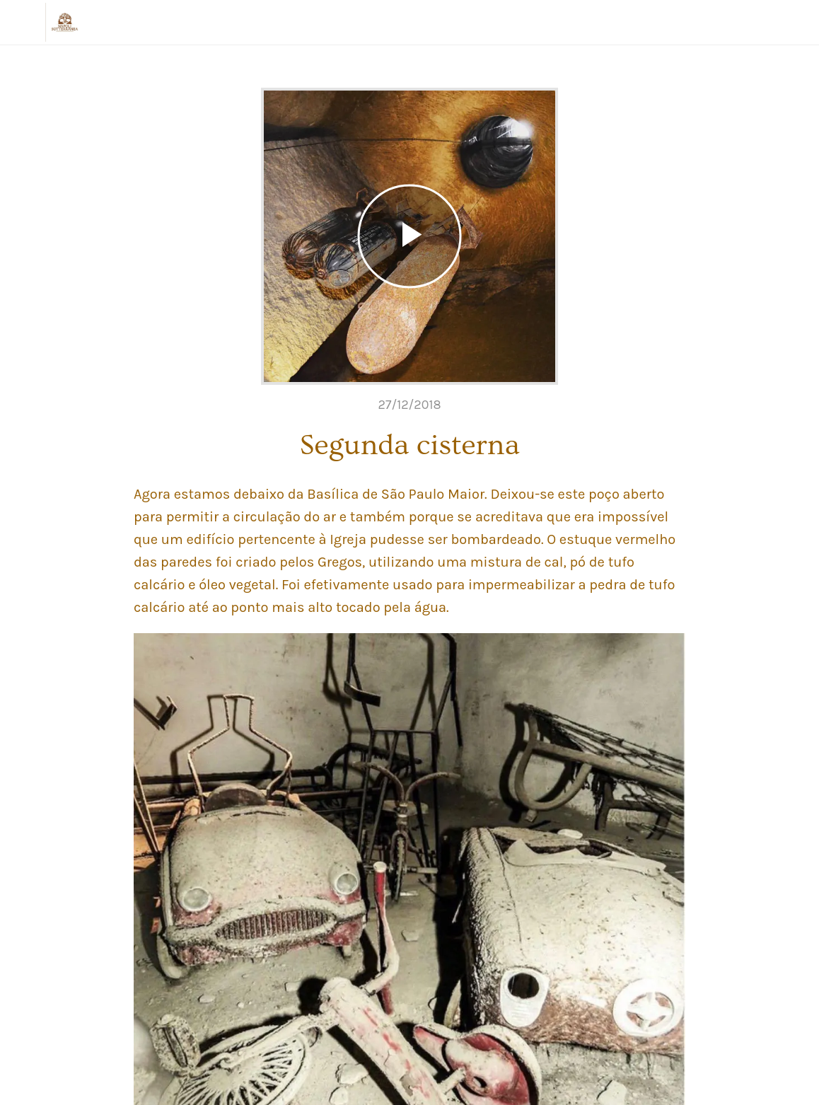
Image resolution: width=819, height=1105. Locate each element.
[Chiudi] (22, 22)
